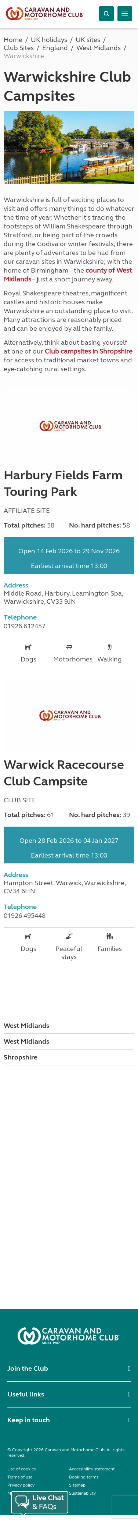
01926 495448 (25, 916)
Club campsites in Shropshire (88, 351)
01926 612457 (25, 626)
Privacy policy (20, 1485)
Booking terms (83, 1477)
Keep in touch (28, 1420)
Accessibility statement (92, 1468)
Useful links (25, 1394)
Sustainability (82, 1493)
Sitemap (77, 1485)
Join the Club (27, 1368)
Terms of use (19, 1477)
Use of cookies (21, 1468)
